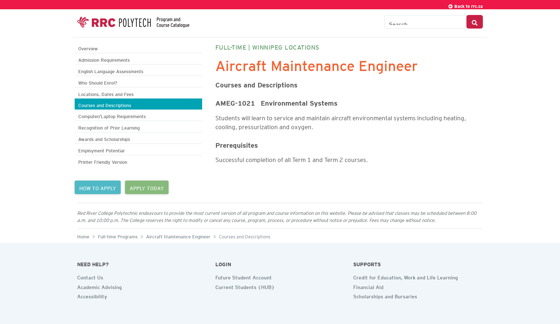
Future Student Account (243, 276)
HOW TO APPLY (97, 187)
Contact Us (90, 276)
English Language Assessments (110, 70)
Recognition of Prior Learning (109, 126)
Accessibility (92, 295)
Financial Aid (368, 286)
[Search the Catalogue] (425, 22)
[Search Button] (474, 22)
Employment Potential (101, 149)
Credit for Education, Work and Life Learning (405, 276)
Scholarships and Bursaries (385, 295)
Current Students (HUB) (245, 286)
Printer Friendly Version (102, 161)
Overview (88, 47)
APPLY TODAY (147, 187)
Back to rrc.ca (465, 5)
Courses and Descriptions (104, 104)
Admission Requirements (104, 59)
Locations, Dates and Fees (106, 93)
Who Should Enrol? (97, 81)
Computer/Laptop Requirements (112, 115)
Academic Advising (99, 286)
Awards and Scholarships (104, 138)
